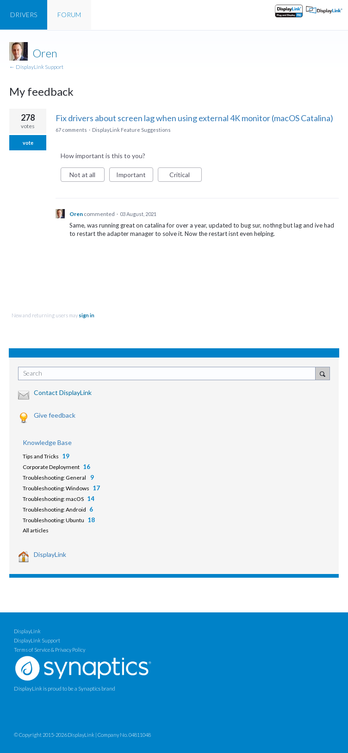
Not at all (87, 176)
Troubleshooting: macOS (53, 498)
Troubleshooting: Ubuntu (53, 520)
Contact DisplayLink (63, 392)
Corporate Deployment (51, 466)
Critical (185, 176)
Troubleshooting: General (55, 477)
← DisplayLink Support (36, 66)
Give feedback (54, 415)
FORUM (69, 15)
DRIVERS (23, 15)
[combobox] (169, 373)
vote (28, 143)
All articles (36, 530)
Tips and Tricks (41, 456)
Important (134, 176)
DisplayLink (50, 554)
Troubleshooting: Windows (56, 488)
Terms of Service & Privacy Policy (49, 650)
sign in (86, 315)
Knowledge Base (47, 442)
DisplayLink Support (37, 640)
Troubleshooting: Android (54, 509)
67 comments (71, 130)
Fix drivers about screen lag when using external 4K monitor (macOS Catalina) (194, 118)
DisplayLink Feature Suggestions (131, 130)
